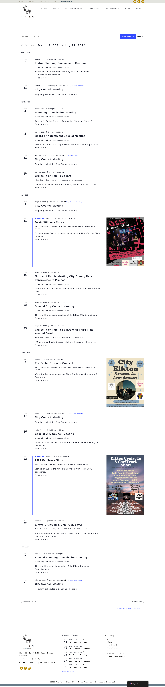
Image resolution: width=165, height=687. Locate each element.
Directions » (66, 2)
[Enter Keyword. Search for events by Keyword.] (69, 37)
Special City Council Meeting (54, 307)
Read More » (41, 79)
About (56, 9)
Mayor (110, 643)
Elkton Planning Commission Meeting (60, 63)
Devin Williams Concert (51, 223)
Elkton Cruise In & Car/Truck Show (58, 525)
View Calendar (68, 673)
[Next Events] (26, 46)
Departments (112, 9)
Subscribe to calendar (128, 610)
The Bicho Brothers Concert (54, 364)
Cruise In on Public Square (53, 176)
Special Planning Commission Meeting (61, 558)
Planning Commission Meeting (55, 113)
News (127, 9)
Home (44, 9)
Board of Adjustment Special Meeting (60, 136)
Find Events (125, 37)
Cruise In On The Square (79, 650)
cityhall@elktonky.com (35, 660)
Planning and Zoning (115, 658)
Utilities (94, 9)
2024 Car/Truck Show (49, 461)
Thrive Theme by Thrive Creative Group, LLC (96, 683)
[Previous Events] (22, 46)
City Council (112, 646)
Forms (139, 9)
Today (33, 46)
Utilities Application (115, 655)
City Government (74, 9)
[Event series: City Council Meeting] (75, 86)
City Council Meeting (49, 90)
